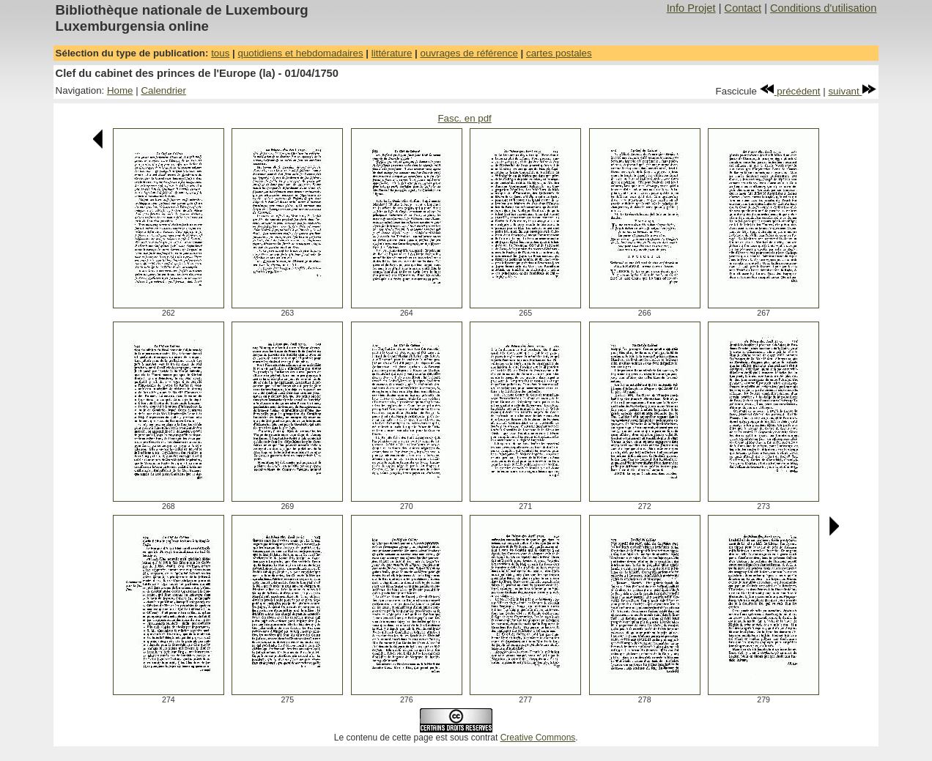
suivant (852, 91)
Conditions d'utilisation (823, 8)
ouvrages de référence (468, 53)
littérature (392, 53)
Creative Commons (538, 737)
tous (220, 53)
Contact (743, 8)
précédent (790, 91)
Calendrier (163, 90)
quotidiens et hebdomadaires (300, 53)
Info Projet (691, 8)
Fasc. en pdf (464, 118)
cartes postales (559, 53)
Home (120, 90)
